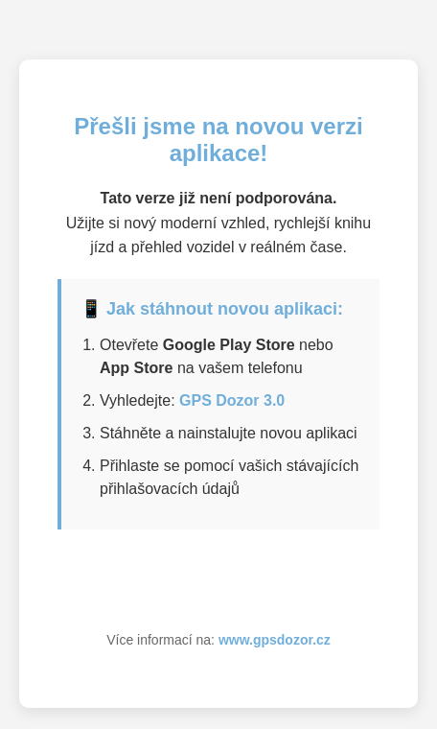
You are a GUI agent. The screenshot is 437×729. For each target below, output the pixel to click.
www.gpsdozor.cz (274, 639)
